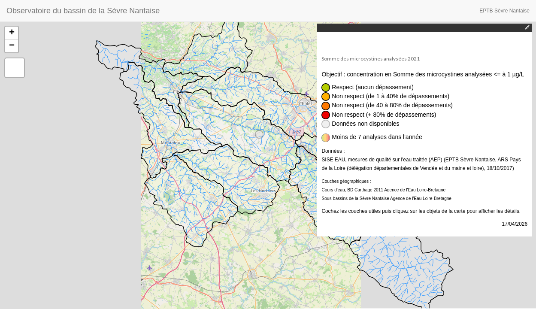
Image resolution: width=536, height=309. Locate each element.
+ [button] (12, 33)
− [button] (12, 45)
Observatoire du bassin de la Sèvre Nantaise (83, 10)
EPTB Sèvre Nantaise (504, 11)
